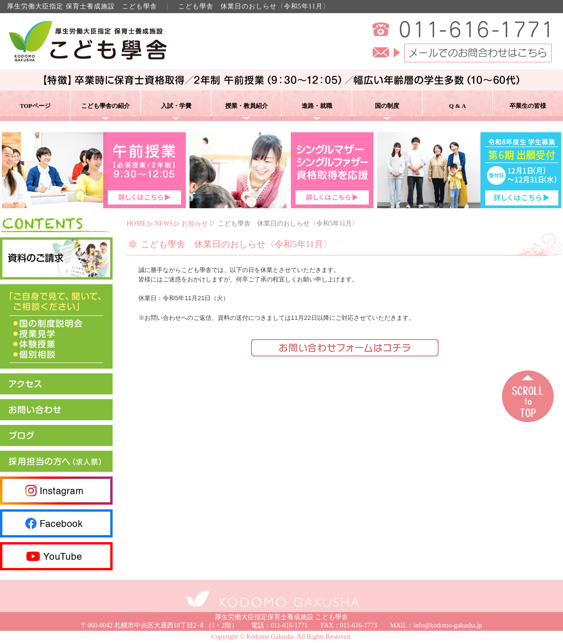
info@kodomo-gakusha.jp (447, 625)
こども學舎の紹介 (105, 105)
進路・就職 (317, 105)
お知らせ (195, 223)
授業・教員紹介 (246, 105)
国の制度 (387, 105)
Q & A (457, 105)
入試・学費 (176, 105)
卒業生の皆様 (528, 105)
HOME (136, 223)
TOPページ (35, 105)
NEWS (163, 223)
